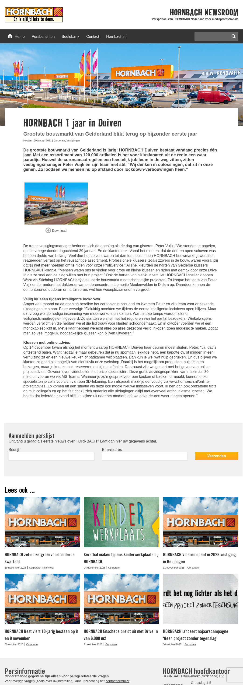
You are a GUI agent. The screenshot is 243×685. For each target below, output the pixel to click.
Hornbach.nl (116, 37)
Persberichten (43, 37)
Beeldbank (70, 37)
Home (16, 36)
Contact (92, 37)
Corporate (59, 140)
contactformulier (117, 681)
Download (55, 229)
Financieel (48, 567)
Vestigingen (73, 140)
